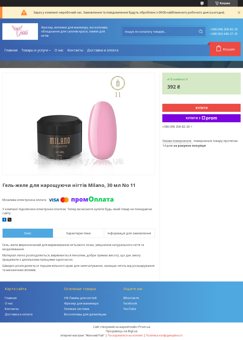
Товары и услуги (34, 50)
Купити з (201, 118)
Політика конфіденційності (164, 335)
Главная (11, 50)
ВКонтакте (131, 298)
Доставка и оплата (102, 50)
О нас (59, 50)
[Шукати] (201, 31)
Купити (202, 108)
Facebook (130, 303)
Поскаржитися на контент (125, 335)
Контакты (75, 50)
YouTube (129, 309)
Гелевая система (76, 309)
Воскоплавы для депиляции (85, 314)
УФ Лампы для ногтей (80, 298)
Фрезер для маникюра (81, 303)
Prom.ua (144, 327)
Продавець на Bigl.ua (121, 331)
